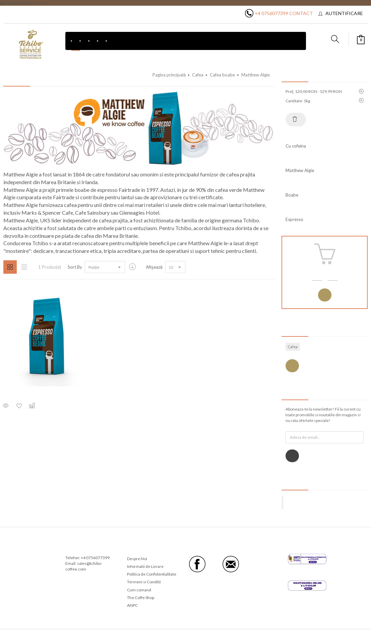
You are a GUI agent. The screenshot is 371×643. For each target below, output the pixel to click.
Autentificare (344, 13)
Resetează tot (295, 119)
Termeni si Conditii (144, 581)
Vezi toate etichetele (292, 365)
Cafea (293, 347)
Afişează (154, 267)
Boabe (292, 195)
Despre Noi (137, 558)
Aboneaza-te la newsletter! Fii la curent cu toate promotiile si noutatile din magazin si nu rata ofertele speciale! (323, 415)
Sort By (75, 267)
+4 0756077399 (271, 13)
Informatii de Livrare (145, 566)
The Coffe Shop (140, 597)
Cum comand (139, 589)
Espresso (294, 219)
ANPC (132, 605)
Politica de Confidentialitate (151, 574)
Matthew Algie (300, 170)
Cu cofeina (296, 146)
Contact (301, 13)
